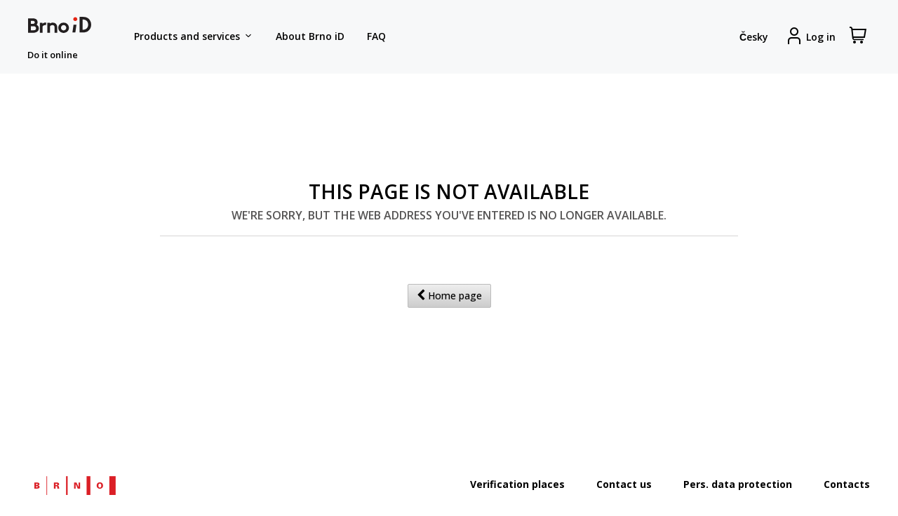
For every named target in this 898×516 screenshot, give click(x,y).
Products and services (193, 36)
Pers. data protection (737, 484)
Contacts (847, 484)
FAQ (376, 36)
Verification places (517, 484)
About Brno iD (310, 36)
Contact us (624, 484)
